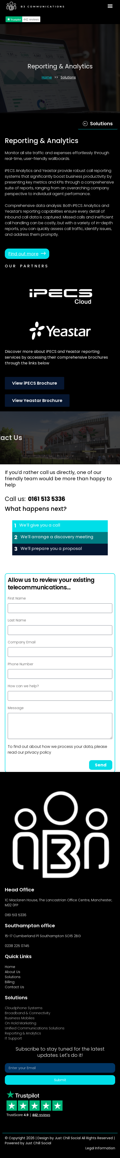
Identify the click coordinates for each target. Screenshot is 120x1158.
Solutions (68, 77)
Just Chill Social (38, 1143)
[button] (110, 6)
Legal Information (100, 1148)
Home (47, 77)
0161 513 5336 (46, 499)
